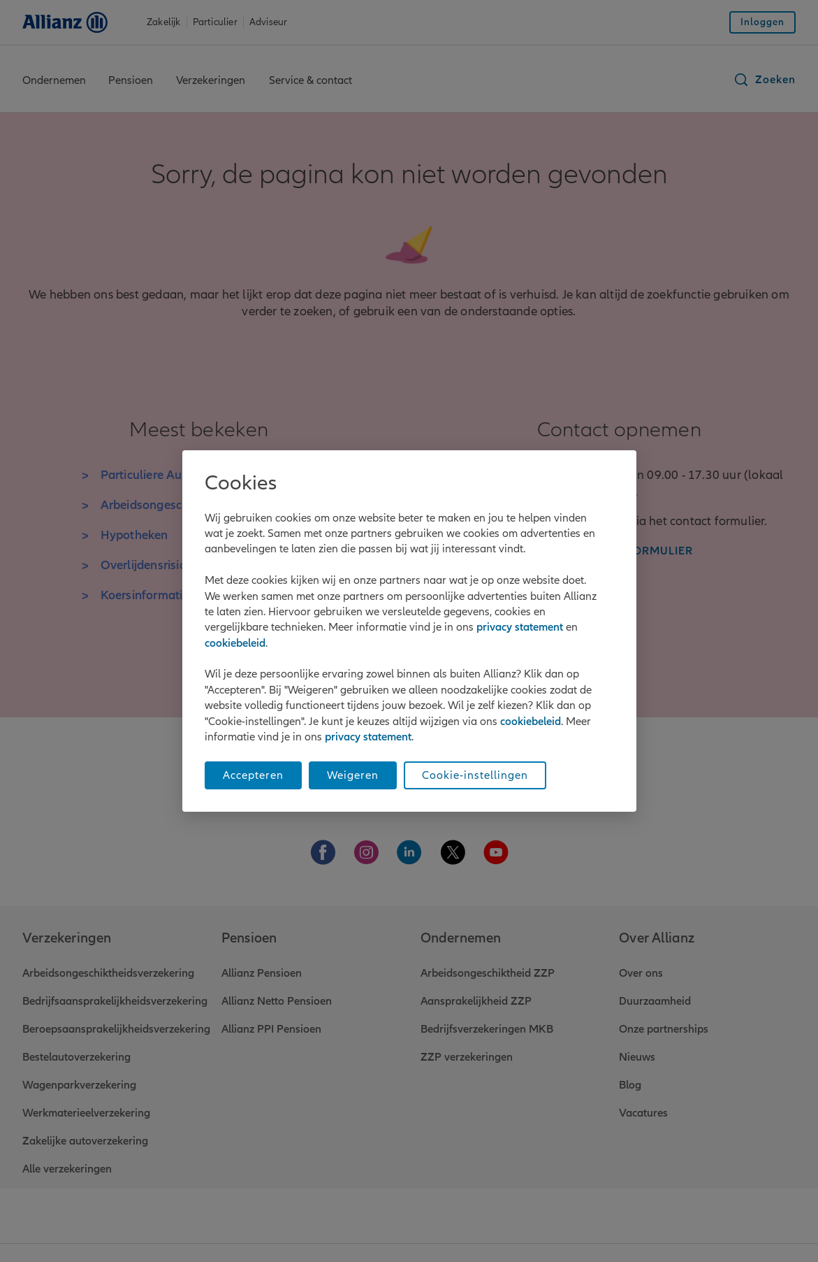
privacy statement (519, 627)
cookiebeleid (235, 643)
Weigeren (353, 775)
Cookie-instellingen (475, 775)
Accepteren (253, 775)
